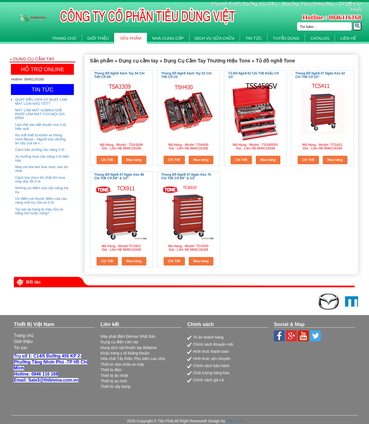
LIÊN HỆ (348, 38)
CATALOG (319, 38)
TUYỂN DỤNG (286, 38)
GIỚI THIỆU (98, 38)
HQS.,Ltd (234, 421)
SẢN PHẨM (130, 38)
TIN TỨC (253, 38)
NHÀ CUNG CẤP (168, 38)
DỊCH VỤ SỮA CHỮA (215, 38)
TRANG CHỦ (64, 38)
